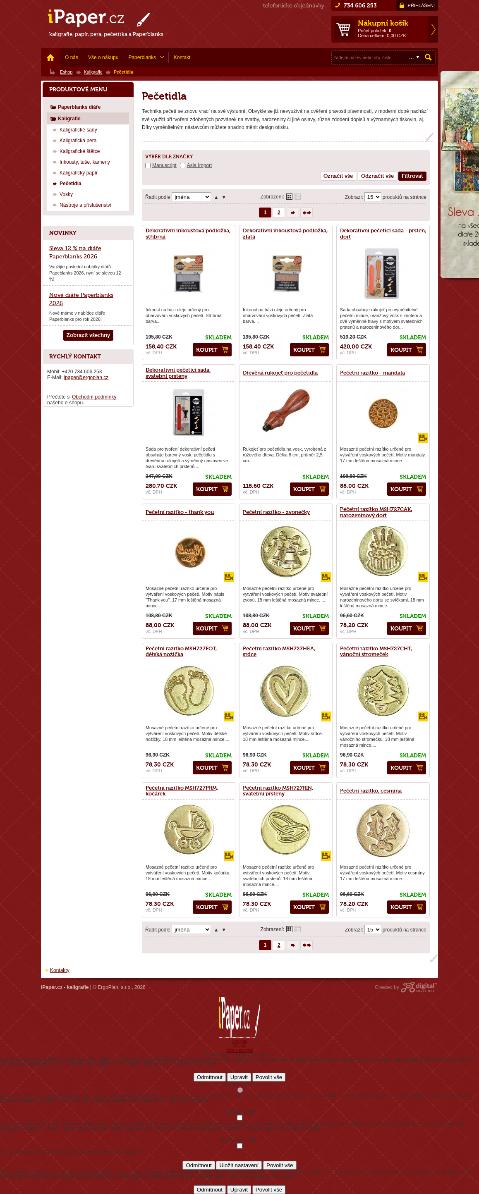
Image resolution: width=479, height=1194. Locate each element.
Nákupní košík (383, 23)
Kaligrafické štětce (75, 151)
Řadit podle (157, 197)
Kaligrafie (65, 118)
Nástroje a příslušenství (80, 205)
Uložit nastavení (239, 1165)
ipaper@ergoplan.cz (86, 377)
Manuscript (164, 165)
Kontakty (59, 970)
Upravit (239, 1077)
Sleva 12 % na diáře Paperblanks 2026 (75, 252)
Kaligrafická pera (73, 140)
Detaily (239, 1046)
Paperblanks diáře (75, 107)
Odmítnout (210, 1077)
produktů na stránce (404, 197)
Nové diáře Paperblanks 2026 (81, 298)
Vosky (61, 194)
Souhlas (239, 1041)
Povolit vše (269, 1077)
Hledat (428, 57)
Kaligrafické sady (73, 130)
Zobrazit (354, 197)
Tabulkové (298, 196)
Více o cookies (239, 1050)
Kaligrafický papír (74, 173)
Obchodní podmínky (94, 397)
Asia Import (199, 165)
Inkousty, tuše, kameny (80, 162)
